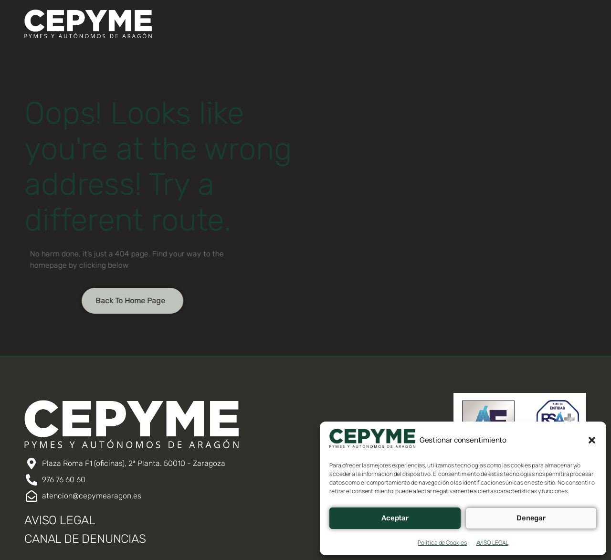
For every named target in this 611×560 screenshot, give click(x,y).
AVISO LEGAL (492, 543)
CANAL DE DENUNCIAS (85, 539)
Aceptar (395, 518)
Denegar (531, 518)
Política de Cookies (442, 543)
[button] (592, 440)
